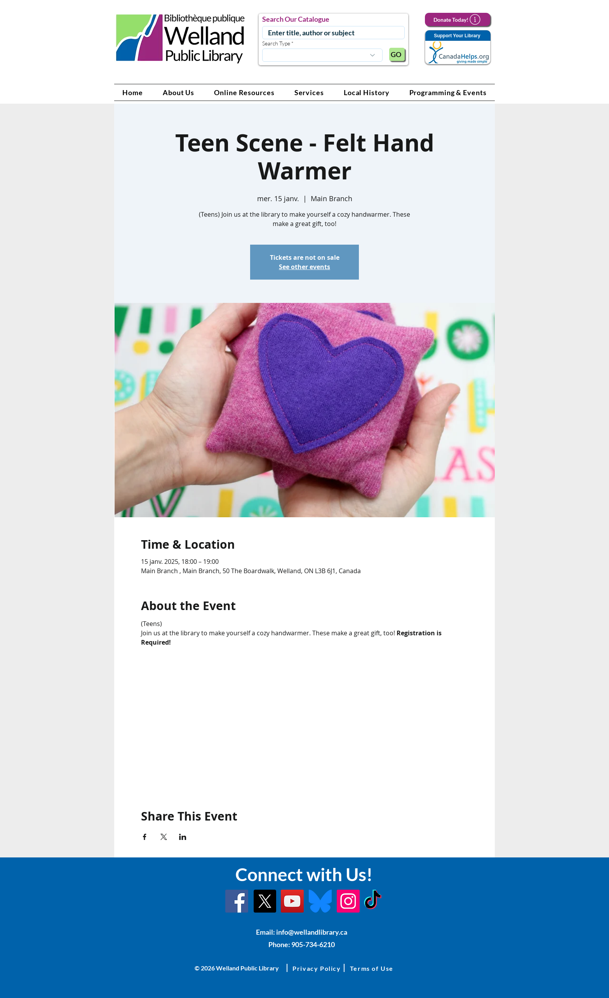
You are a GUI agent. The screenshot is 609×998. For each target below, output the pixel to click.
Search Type (276, 43)
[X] (264, 901)
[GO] (397, 54)
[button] (179, 92)
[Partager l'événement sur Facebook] (144, 837)
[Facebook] (236, 901)
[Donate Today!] (457, 19)
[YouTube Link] (292, 901)
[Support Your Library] (457, 47)
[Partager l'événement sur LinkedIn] (182, 837)
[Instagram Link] (348, 901)
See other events (304, 267)
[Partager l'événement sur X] (163, 837)
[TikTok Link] (372, 901)
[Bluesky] (320, 901)
